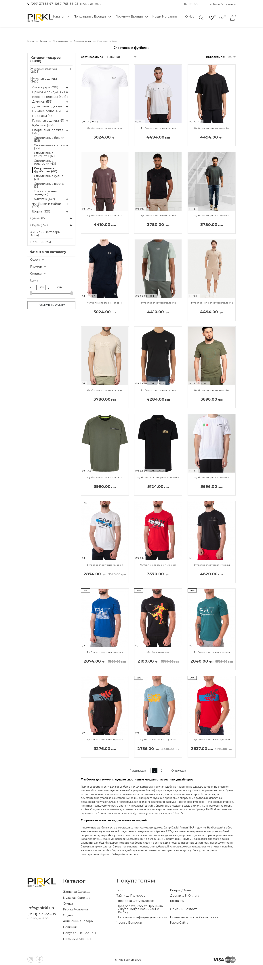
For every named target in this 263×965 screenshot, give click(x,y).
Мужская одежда (76, 897)
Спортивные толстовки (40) (45, 162)
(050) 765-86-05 (66, 3)
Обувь (68, 915)
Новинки (70, 927)
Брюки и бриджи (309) (50, 92)
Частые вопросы (129, 922)
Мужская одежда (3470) (43, 80)
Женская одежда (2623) (43, 70)
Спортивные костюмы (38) (51, 147)
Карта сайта (179, 922)
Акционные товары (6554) (45, 233)
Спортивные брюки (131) (49, 139)
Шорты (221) (41, 211)
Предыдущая (137, 770)
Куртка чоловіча (75, 909)
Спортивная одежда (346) (48, 132)
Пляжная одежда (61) (48, 120)
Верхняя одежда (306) (49, 96)
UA (196, 4)
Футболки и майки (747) (46, 205)
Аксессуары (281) (45, 87)
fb (39, 959)
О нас (189, 16)
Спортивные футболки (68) (45, 170)
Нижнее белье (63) (46, 111)
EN (191, 4)
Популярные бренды (90, 16)
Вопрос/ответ (180, 890)
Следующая (178, 770)
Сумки (68, 903)
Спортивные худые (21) (49, 178)
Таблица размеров (131, 895)
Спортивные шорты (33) (49, 185)
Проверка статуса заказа (136, 900)
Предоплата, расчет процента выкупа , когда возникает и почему (140, 909)
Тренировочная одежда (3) (46, 193)
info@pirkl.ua (40, 907)
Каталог (59, 16)
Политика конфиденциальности (142, 917)
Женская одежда (76, 891)
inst (30, 959)
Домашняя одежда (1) (49, 106)
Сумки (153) (39, 218)
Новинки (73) (40, 242)
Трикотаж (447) (43, 199)
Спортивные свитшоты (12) (44, 155)
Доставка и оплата (184, 895)
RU (186, 4)
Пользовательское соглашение (194, 917)
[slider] (31, 293)
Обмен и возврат (183, 909)
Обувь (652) (39, 225)
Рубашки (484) (43, 125)
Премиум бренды (129, 16)
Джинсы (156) (42, 101)
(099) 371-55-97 (42, 3)
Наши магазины (165, 16)
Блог (120, 890)
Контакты (177, 900)
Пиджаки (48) (43, 115)
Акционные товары (78, 921)
